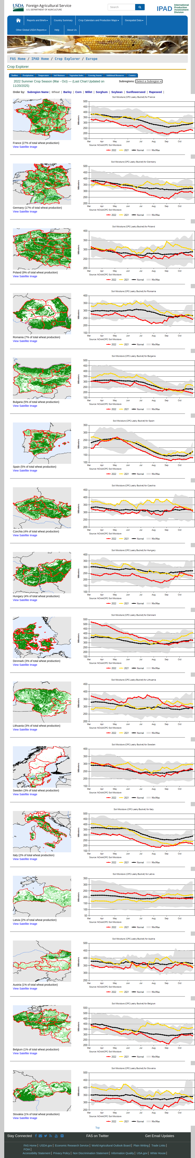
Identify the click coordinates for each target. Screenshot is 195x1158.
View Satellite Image (25, 146)
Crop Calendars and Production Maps (98, 20)
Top (97, 1127)
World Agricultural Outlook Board (111, 1145)
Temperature (43, 75)
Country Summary (63, 20)
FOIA (27, 1149)
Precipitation (28, 75)
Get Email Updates (159, 1136)
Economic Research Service (72, 1145)
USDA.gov (45, 1145)
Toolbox (14, 75)
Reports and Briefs (37, 20)
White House (158, 1153)
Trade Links (158, 1145)
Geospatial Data (134, 20)
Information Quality (122, 1153)
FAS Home (18, 59)
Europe (92, 59)
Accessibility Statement (36, 1153)
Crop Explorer (67, 59)
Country (132, 75)
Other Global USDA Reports (31, 30)
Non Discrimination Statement (90, 1153)
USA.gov (142, 1153)
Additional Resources (115, 75)
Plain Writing (140, 1145)
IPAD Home (40, 59)
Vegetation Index (76, 75)
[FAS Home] (32, 6)
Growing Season (95, 75)
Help (56, 30)
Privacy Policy (61, 1153)
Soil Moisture (59, 75)
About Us (72, 30)
